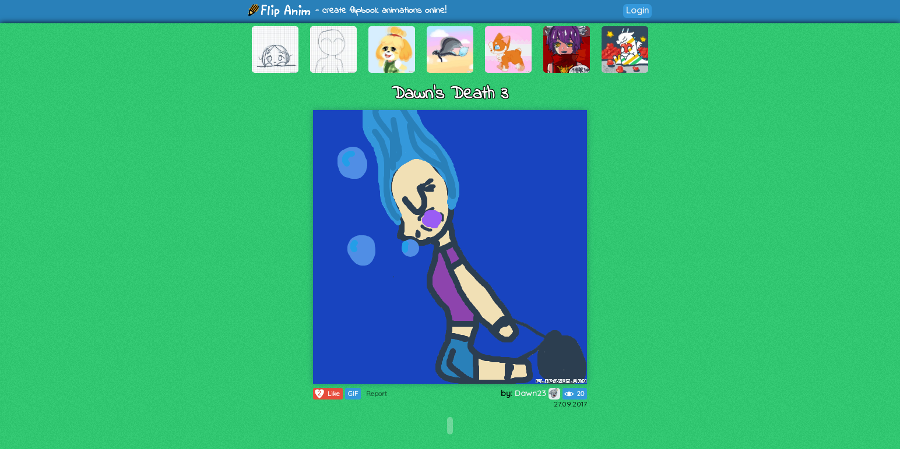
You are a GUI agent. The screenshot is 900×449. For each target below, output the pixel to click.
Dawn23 (537, 393)
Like (327, 393)
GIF (353, 394)
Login (637, 10)
